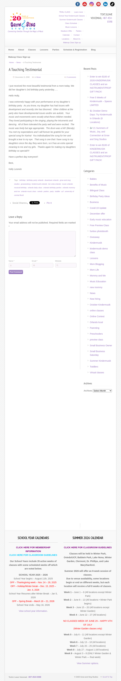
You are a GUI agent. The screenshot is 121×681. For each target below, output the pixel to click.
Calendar (66, 35)
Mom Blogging (97, 264)
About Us (76, 39)
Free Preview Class (99, 225)
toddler (57, 191)
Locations (65, 39)
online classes (97, 310)
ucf (62, 191)
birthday (22, 180)
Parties (78, 31)
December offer (97, 213)
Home (11, 62)
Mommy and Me (98, 275)
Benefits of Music (98, 184)
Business (94, 202)
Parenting (94, 328)
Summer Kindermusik (100, 361)
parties (46, 191)
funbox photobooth (99, 231)
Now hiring (95, 299)
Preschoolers (96, 334)
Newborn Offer (66, 31)
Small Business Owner (101, 345)
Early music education (100, 219)
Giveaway (94, 237)
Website (58, 266)
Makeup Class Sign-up (72, 42)
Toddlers (94, 366)
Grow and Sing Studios (24, 20)
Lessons (94, 258)
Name (11, 266)
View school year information (33, 611)
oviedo (39, 191)
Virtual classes (97, 372)
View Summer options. (88, 663)
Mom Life (94, 270)
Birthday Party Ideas (100, 196)
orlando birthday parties (52, 188)
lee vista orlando (54, 184)
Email (34, 266)
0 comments (71, 77)
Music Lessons (71, 27)
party (52, 191)
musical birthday (20, 188)
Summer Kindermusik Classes (71, 20)
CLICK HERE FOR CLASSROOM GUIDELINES (33, 555)
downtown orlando (52, 180)
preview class (96, 339)
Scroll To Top (107, 677)
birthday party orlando (35, 180)
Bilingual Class (97, 190)
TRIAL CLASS (64, 12)
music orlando (67, 184)
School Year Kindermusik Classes (72, 16)
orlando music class (28, 191)
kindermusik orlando (39, 184)
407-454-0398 (107, 19)
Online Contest (97, 316)
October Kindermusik (100, 304)
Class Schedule (71, 23)
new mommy (96, 287)
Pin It (49, 203)
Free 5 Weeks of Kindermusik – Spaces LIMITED (101, 101)
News (18, 62)
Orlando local (96, 322)
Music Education (98, 281)
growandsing (26, 184)
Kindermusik (96, 242)
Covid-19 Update (98, 208)
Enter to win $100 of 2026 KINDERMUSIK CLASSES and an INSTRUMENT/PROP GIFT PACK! (100, 84)
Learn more (78, 12)
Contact (77, 35)
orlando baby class (35, 188)
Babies (93, 179)
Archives (88, 390)
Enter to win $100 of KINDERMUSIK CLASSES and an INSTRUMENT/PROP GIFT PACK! (100, 152)
